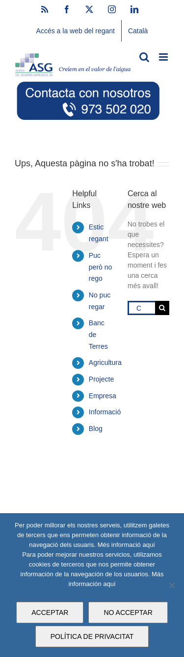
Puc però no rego (100, 267)
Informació (105, 412)
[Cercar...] (141, 308)
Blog (96, 428)
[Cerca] (162, 308)
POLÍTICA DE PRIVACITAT (92, 636)
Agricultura (105, 362)
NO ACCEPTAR (128, 612)
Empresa (102, 396)
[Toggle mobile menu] (164, 57)
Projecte (101, 379)
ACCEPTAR (49, 612)
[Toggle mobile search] (144, 57)
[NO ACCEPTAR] (172, 585)
